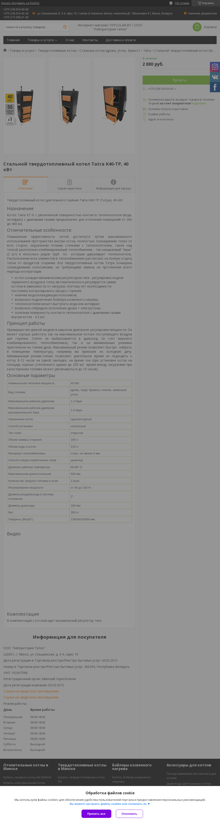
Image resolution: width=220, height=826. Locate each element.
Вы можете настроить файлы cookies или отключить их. (108, 804)
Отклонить (129, 813)
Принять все (96, 813)
